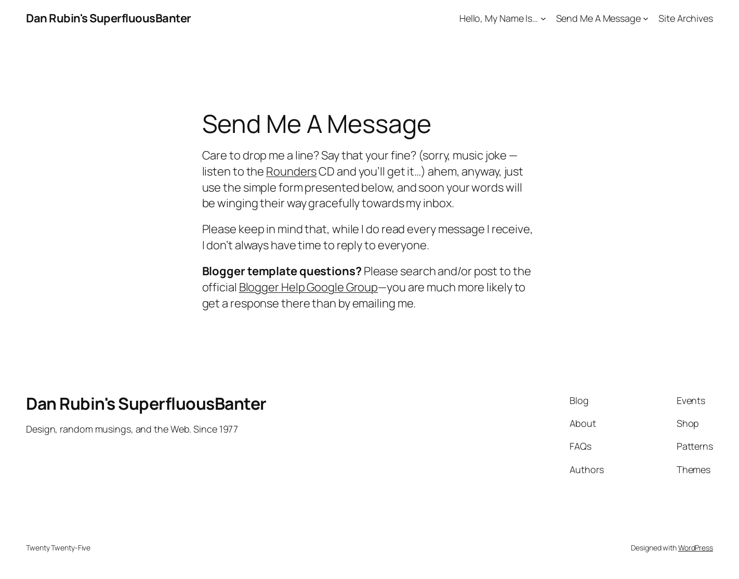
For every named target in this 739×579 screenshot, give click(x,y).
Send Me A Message (598, 18)
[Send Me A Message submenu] (646, 18)
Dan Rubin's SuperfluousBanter (108, 18)
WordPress (695, 548)
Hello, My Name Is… (498, 18)
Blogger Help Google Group (308, 287)
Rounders (291, 171)
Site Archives (685, 18)
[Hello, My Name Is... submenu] (543, 18)
